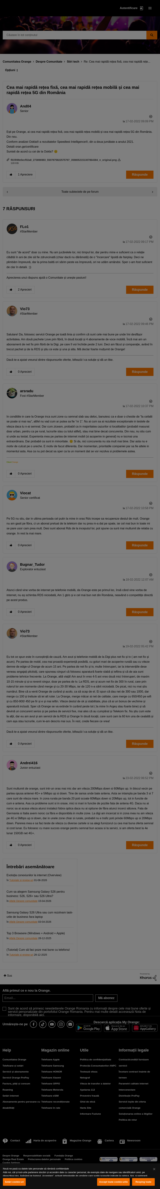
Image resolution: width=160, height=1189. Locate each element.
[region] (80, 1176)
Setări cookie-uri (14, 1181)
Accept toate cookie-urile (113, 1181)
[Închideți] (154, 1169)
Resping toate (143, 1181)
